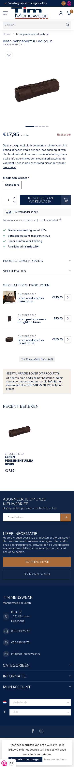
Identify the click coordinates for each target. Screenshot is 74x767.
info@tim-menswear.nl (25, 654)
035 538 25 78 (36, 385)
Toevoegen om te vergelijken (19, 220)
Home (6, 34)
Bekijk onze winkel (37, 574)
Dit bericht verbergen (25, 759)
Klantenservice (37, 562)
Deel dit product (50, 220)
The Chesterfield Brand (37, 359)
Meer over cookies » (55, 759)
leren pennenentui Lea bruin (32, 34)
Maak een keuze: (16, 178)
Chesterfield (12, 45)
